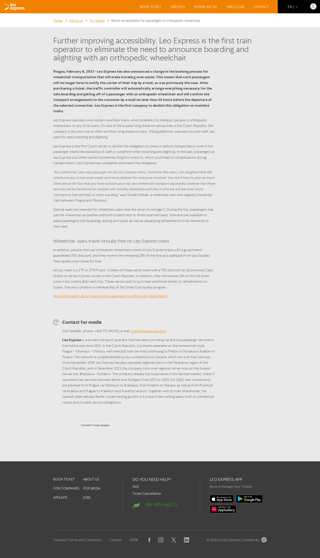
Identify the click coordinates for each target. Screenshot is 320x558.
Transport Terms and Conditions (77, 540)
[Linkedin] (186, 539)
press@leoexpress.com (148, 331)
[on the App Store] (222, 499)
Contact (261, 7)
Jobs (87, 497)
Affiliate (60, 497)
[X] (173, 539)
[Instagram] (160, 539)
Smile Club (235, 7)
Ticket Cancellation (147, 493)
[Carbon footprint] (161, 504)
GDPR (134, 540)
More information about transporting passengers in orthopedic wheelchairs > (111, 296)
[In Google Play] (249, 499)
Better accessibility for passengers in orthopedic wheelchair (156, 20)
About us (76, 20)
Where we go (206, 7)
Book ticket (151, 7)
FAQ (136, 486)
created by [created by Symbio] (255, 539)
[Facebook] (149, 540)
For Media (97, 20)
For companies (66, 488)
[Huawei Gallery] (223, 509)
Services (177, 7)
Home (58, 20)
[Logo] (14, 6)
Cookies (115, 540)
